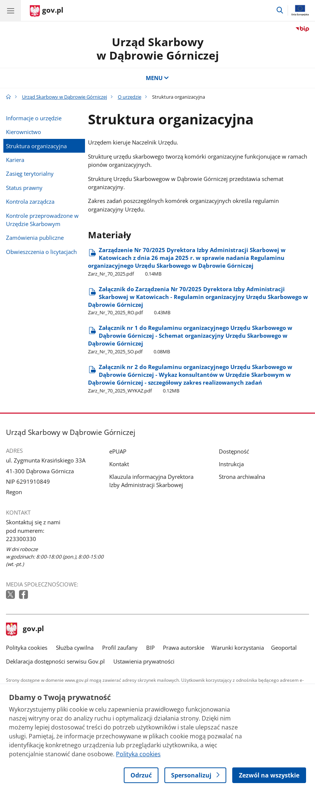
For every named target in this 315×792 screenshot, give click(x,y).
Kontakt (119, 464)
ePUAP (117, 451)
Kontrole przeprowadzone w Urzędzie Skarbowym (42, 220)
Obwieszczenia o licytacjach (41, 251)
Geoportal (284, 647)
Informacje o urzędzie (34, 118)
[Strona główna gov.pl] (46, 11)
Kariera (15, 159)
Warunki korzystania (237, 647)
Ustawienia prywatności (143, 661)
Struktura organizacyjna (36, 146)
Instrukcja (231, 464)
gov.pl (25, 629)
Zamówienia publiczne (35, 237)
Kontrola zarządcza (30, 201)
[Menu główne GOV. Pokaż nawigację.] (10, 10)
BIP (150, 647)
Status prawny (24, 187)
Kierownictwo (23, 132)
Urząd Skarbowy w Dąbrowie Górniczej (158, 48)
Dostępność (234, 451)
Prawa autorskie (183, 647)
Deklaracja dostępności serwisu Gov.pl (55, 661)
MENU (157, 78)
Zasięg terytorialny (30, 173)
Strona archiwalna (242, 476)
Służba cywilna (75, 647)
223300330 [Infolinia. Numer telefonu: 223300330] (21, 539)
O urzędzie (129, 96)
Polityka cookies (26, 647)
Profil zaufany (120, 647)
